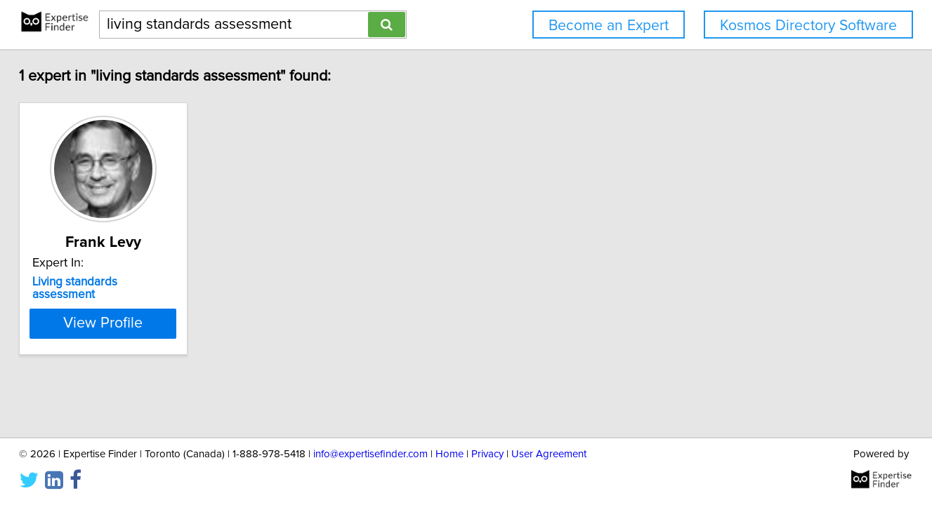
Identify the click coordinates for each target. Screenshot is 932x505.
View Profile (103, 323)
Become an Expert (609, 25)
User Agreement (548, 454)
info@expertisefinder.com (370, 454)
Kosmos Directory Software (808, 25)
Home (449, 454)
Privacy (487, 454)
